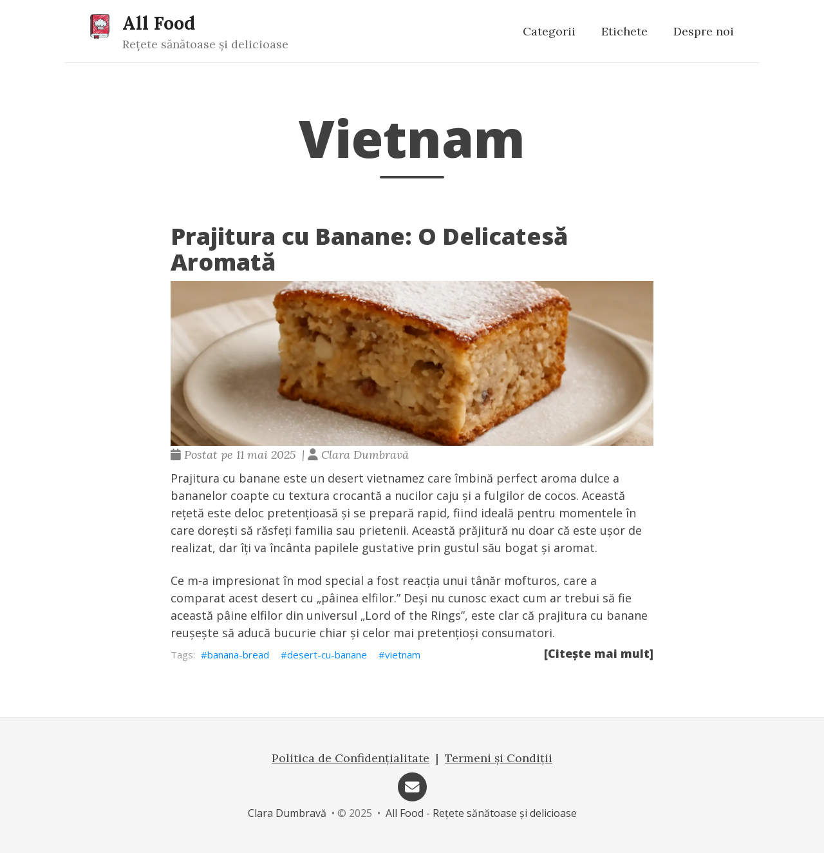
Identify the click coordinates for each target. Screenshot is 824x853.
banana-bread (238, 654)
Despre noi (703, 31)
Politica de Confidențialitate (350, 758)
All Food (158, 23)
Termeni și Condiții (498, 758)
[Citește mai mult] (598, 653)
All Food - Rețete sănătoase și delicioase (481, 813)
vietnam (402, 654)
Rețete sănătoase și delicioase (205, 44)
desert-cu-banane (327, 654)
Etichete (624, 31)
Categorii (549, 31)
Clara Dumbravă (287, 813)
